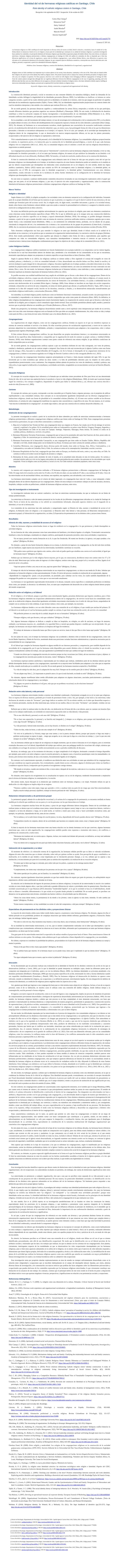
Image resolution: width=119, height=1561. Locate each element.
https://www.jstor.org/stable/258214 (23, 1390)
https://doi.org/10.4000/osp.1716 (22, 1337)
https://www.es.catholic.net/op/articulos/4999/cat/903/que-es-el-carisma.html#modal (74, 1479)
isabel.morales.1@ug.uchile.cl (30, 1538)
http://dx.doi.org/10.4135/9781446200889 (25, 1507)
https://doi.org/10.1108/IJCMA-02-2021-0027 (79, 1429)
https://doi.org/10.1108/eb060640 (98, 1495)
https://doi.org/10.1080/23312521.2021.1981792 (84, 1313)
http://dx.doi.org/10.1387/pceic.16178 (69, 1469)
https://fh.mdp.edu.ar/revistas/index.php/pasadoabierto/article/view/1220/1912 (74, 1319)
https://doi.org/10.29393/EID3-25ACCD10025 (49, 1347)
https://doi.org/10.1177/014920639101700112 (48, 1378)
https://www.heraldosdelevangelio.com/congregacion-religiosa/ (69, 1400)
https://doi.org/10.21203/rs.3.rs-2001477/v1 (49, 1397)
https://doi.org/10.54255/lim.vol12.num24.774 (95, 39)
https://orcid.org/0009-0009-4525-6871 (55, 1538)
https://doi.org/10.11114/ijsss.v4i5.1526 (25, 1372)
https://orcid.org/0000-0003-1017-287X (49, 1522)
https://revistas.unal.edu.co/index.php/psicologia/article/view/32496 (34, 1416)
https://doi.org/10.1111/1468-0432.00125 (71, 1485)
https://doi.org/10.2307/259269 (57, 1357)
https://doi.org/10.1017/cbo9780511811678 (75, 1420)
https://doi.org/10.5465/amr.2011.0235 (84, 1442)
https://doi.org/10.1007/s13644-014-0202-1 (74, 1363)
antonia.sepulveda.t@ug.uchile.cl (31, 1550)
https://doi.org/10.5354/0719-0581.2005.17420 (44, 1384)
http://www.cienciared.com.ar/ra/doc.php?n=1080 (64, 1331)
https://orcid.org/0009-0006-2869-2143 (54, 1527)
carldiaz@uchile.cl (27, 1522)
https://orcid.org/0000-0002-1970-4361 (55, 1544)
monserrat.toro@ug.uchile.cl (30, 1527)
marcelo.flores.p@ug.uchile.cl (30, 1544)
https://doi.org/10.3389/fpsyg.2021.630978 (59, 1436)
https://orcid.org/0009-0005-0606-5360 (57, 1550)
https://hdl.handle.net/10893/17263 (86, 1303)
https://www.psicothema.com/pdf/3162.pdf (26, 1410)
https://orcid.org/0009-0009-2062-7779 (54, 1533)
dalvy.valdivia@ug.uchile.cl (29, 1533)
